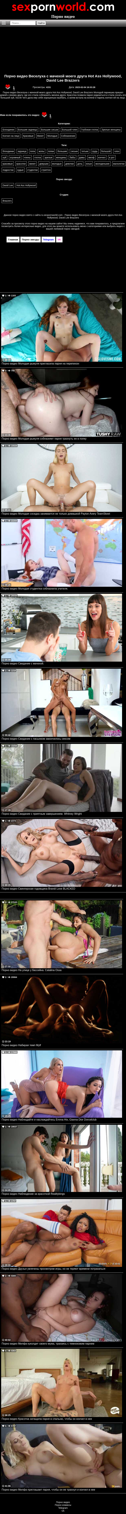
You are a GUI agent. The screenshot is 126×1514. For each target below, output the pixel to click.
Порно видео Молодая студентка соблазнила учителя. (35, 588)
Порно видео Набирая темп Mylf (21, 1045)
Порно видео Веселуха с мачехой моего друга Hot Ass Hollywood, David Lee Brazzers (63, 78)
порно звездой (71, 228)
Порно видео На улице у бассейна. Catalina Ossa (32, 970)
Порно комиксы (63, 1505)
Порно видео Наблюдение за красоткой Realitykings (33, 1193)
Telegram (63, 1508)
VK (63, 1511)
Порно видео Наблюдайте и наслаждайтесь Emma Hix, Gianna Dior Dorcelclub (49, 1119)
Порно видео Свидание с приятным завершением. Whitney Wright (42, 813)
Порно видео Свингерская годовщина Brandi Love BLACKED (38, 888)
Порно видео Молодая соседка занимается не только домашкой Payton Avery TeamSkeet (56, 513)
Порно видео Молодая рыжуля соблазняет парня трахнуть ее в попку (44, 438)
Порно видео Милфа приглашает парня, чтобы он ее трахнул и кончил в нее (48, 1489)
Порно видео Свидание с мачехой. (23, 663)
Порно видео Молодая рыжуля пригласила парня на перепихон (40, 363)
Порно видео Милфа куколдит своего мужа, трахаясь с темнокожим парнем (48, 1343)
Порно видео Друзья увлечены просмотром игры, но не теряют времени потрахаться (53, 1268)
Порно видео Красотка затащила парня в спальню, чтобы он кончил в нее (47, 1418)
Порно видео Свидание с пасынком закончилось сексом (36, 738)
